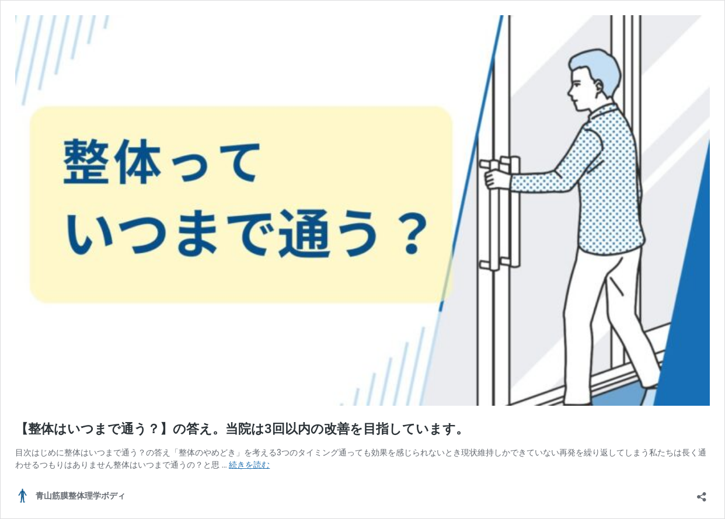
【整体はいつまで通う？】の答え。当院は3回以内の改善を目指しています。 (242, 429)
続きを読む (249, 464)
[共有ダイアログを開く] (701, 493)
